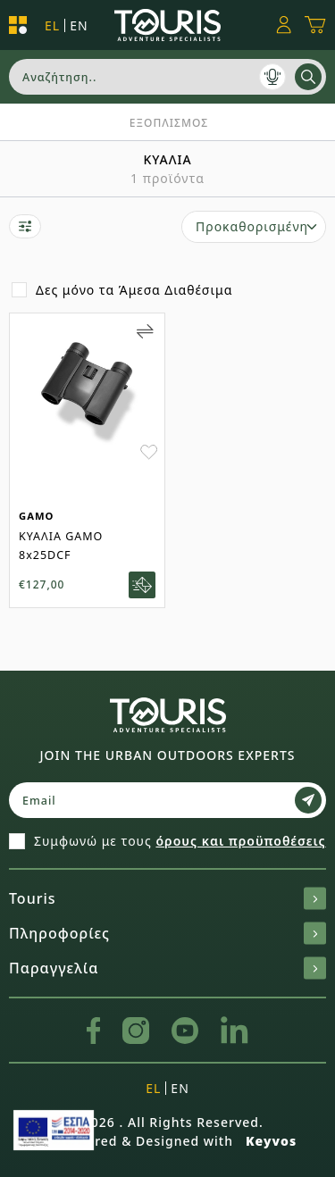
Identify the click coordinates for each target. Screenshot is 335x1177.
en (79, 25)
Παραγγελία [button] (167, 968)
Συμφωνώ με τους (180, 840)
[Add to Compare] (145, 331)
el (52, 25)
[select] (253, 227)
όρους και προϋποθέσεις (240, 840)
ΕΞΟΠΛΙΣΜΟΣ (169, 122)
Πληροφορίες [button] (167, 933)
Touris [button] (167, 898)
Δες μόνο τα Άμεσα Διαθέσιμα (134, 289)
